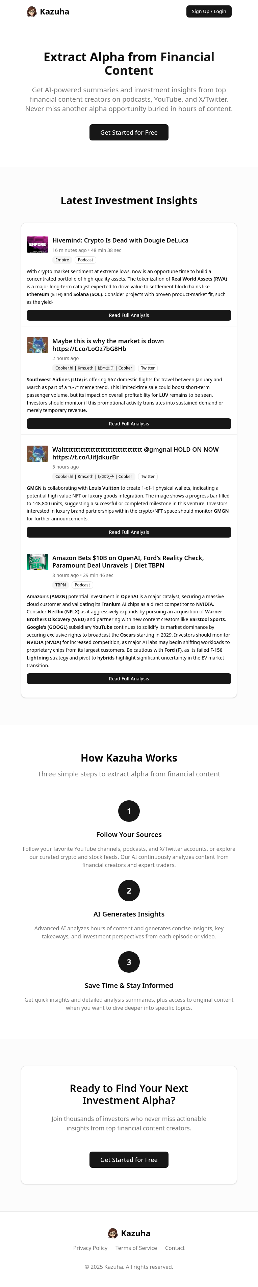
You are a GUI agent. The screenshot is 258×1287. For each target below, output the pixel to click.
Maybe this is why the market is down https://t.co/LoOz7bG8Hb (108, 345)
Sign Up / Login (209, 11)
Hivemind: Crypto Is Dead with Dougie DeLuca (120, 240)
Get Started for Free (129, 132)
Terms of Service (136, 1248)
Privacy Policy (90, 1248)
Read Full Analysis (129, 315)
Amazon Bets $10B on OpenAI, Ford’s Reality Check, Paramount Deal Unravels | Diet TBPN (128, 562)
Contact (175, 1248)
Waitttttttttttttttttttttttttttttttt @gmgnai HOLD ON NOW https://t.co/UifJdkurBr (135, 453)
